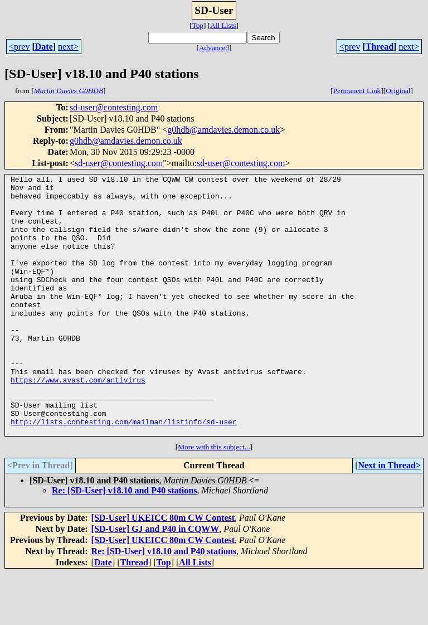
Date (44, 46)
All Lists (223, 25)
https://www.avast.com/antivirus (78, 421)
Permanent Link (357, 90)
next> (68, 46)
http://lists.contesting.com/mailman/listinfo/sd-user (124, 472)
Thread (379, 46)
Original (398, 90)
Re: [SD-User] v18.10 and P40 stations (124, 542)
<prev (19, 46)
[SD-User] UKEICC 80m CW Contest (163, 569)
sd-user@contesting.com (114, 107)
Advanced (214, 47)
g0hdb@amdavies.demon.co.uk (223, 129)
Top (197, 25)
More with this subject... (214, 499)
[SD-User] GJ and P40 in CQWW (155, 580)
